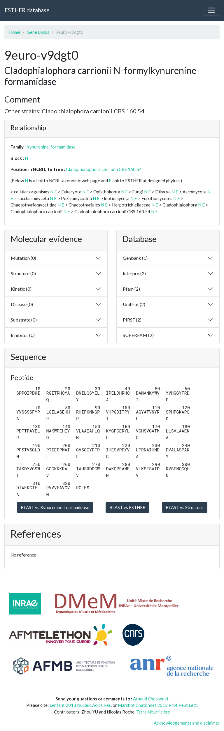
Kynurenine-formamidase (51, 146)
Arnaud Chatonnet (151, 698)
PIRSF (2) (132, 319)
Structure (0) (23, 273)
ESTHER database (27, 10)
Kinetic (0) (21, 289)
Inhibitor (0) (23, 335)
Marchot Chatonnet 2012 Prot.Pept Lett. (158, 705)
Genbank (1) (135, 258)
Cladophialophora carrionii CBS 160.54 (104, 169)
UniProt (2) (134, 304)
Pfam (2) (131, 289)
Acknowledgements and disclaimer (187, 722)
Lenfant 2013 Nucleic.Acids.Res (80, 705)
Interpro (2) (134, 273)
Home (14, 32)
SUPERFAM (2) (138, 335)
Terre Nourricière (153, 711)
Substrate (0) (24, 319)
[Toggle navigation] (211, 10)
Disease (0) (22, 304)
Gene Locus (38, 32)
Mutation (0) (23, 258)
